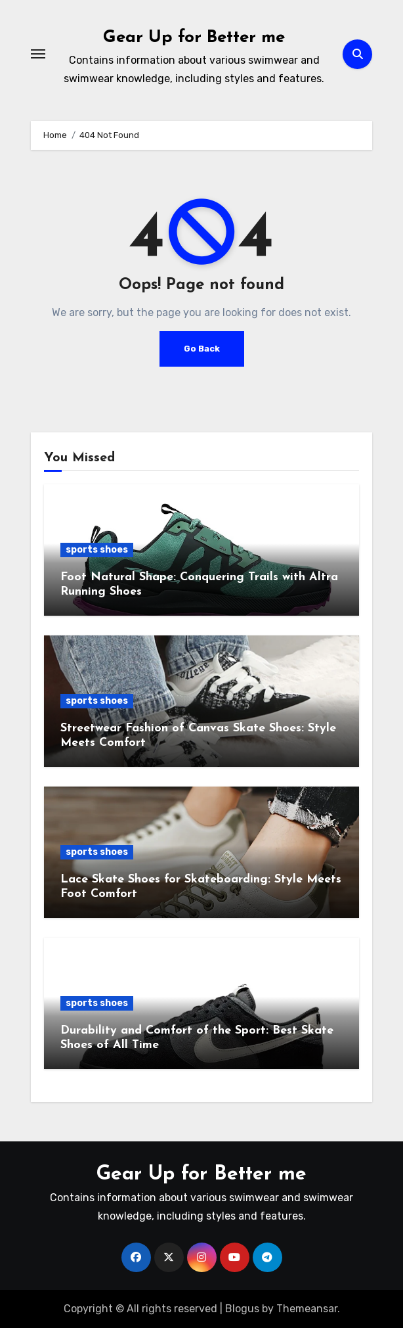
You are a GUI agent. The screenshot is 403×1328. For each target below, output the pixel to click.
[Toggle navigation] (38, 53)
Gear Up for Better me (194, 38)
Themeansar (306, 1308)
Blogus (242, 1308)
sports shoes (97, 549)
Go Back (202, 349)
